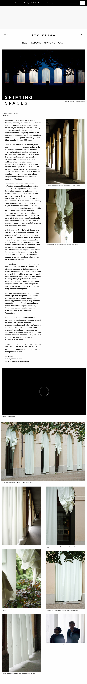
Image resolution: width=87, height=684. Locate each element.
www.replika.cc (11, 356)
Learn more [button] (73, 3)
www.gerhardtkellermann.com (17, 361)
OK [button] (82, 3)
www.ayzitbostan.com (13, 359)
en (7, 34)
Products (35, 43)
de (5, 34)
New (24, 43)
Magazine (49, 43)
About (61, 43)
